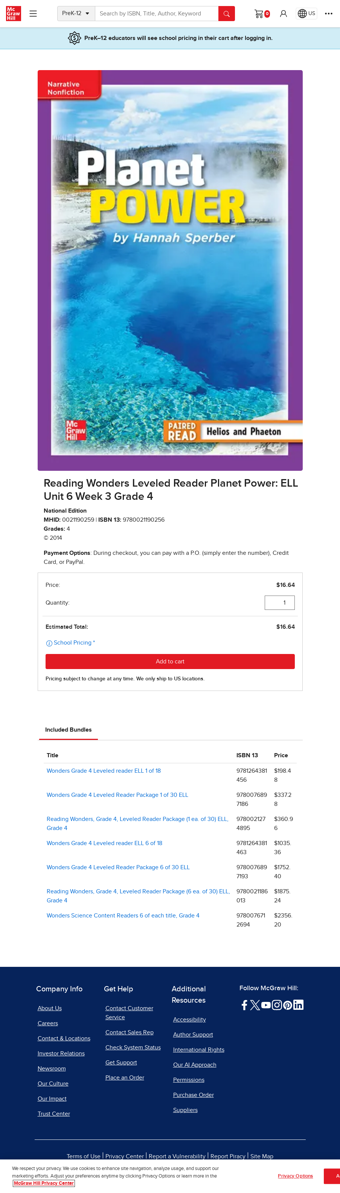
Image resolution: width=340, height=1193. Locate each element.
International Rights (198, 1050)
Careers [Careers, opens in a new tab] (48, 1023)
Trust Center (54, 1114)
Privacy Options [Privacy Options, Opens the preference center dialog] (295, 1176)
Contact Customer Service (129, 1012)
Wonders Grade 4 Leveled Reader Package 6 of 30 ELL (118, 867)
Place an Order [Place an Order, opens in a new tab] (124, 1078)
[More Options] (328, 13)
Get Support (121, 1063)
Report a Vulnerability (177, 1156)
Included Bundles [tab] (68, 730)
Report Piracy (227, 1156)
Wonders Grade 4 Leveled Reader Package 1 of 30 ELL (117, 795)
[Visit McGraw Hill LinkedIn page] (298, 1005)
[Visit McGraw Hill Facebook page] (244, 1005)
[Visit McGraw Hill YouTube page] (266, 1005)
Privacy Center (124, 1156)
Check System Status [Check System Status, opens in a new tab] (133, 1047)
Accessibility (189, 1020)
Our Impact (52, 1099)
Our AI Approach (195, 1065)
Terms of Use (84, 1156)
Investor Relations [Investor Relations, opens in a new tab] (61, 1054)
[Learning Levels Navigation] (33, 14)
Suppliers (185, 1110)
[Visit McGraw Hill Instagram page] (277, 1005)
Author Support (193, 1035)
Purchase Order (193, 1095)
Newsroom (52, 1069)
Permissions (188, 1080)
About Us (50, 1008)
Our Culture (53, 1084)
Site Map (261, 1156)
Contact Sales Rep (129, 1032)
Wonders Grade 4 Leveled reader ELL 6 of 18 (104, 843)
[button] (283, 13)
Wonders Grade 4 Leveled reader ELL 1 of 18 (104, 771)
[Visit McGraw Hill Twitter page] (255, 1005)
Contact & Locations (64, 1038)
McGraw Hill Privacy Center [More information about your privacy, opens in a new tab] (44, 1183)
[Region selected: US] (306, 14)
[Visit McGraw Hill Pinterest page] (287, 1005)
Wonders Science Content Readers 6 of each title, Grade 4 (123, 916)
